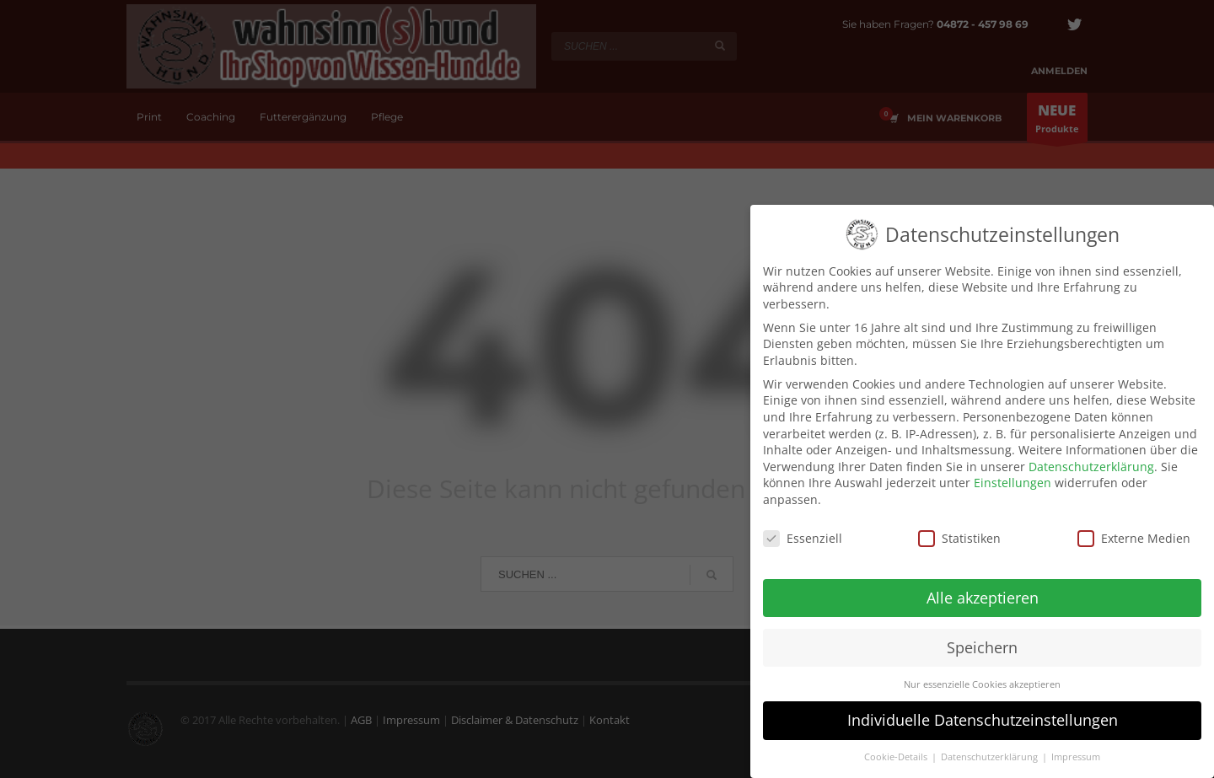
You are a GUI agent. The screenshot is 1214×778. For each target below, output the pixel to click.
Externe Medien (1133, 532)
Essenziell (802, 532)
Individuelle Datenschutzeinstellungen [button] (982, 714)
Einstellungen (1012, 477)
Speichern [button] (982, 641)
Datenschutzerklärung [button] (990, 751)
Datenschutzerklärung (1091, 461)
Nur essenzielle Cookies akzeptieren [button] (982, 678)
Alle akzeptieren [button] (983, 592)
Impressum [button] (1075, 751)
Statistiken (959, 532)
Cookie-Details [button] (897, 751)
